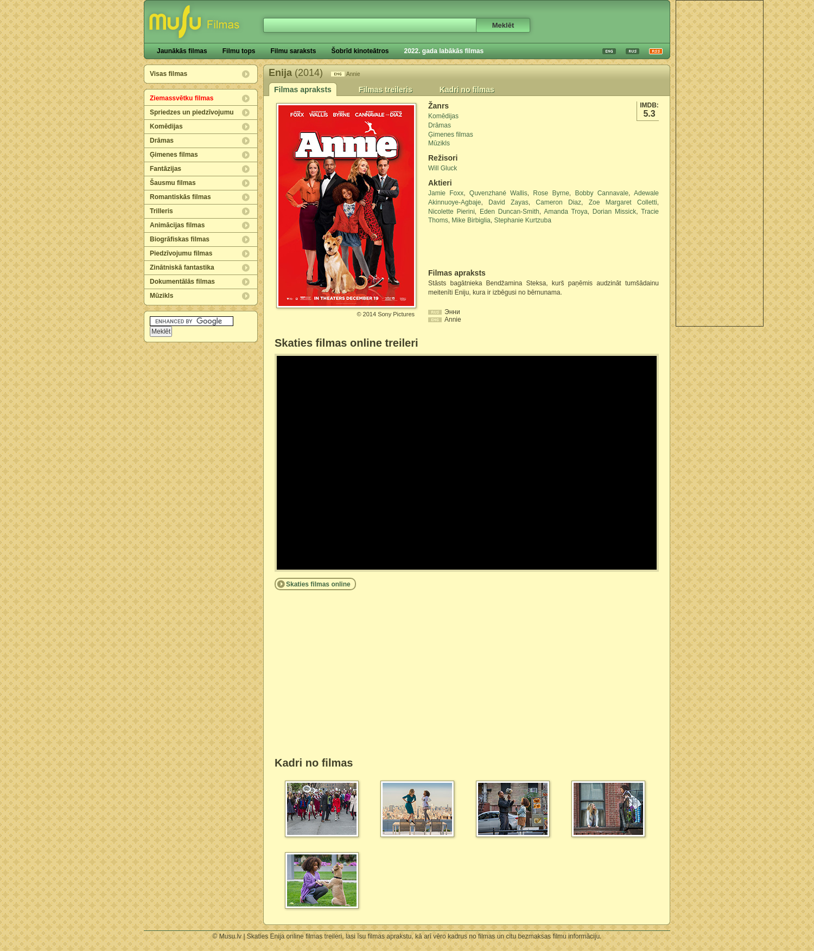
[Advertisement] (719, 163)
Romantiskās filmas (180, 197)
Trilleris (161, 211)
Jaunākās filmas (182, 51)
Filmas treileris (385, 89)
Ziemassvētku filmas (181, 98)
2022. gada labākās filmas (444, 51)
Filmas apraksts (303, 89)
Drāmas (162, 140)
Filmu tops (239, 51)
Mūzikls (161, 295)
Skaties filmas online (318, 584)
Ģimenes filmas (174, 154)
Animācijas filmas (177, 225)
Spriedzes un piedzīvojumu (192, 112)
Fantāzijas (165, 169)
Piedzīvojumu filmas (181, 253)
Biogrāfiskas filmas (179, 239)
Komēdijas (166, 126)
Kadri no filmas (467, 89)
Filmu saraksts (293, 51)
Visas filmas (168, 74)
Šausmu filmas (173, 183)
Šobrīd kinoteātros (360, 51)
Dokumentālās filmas (182, 281)
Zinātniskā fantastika (182, 267)
